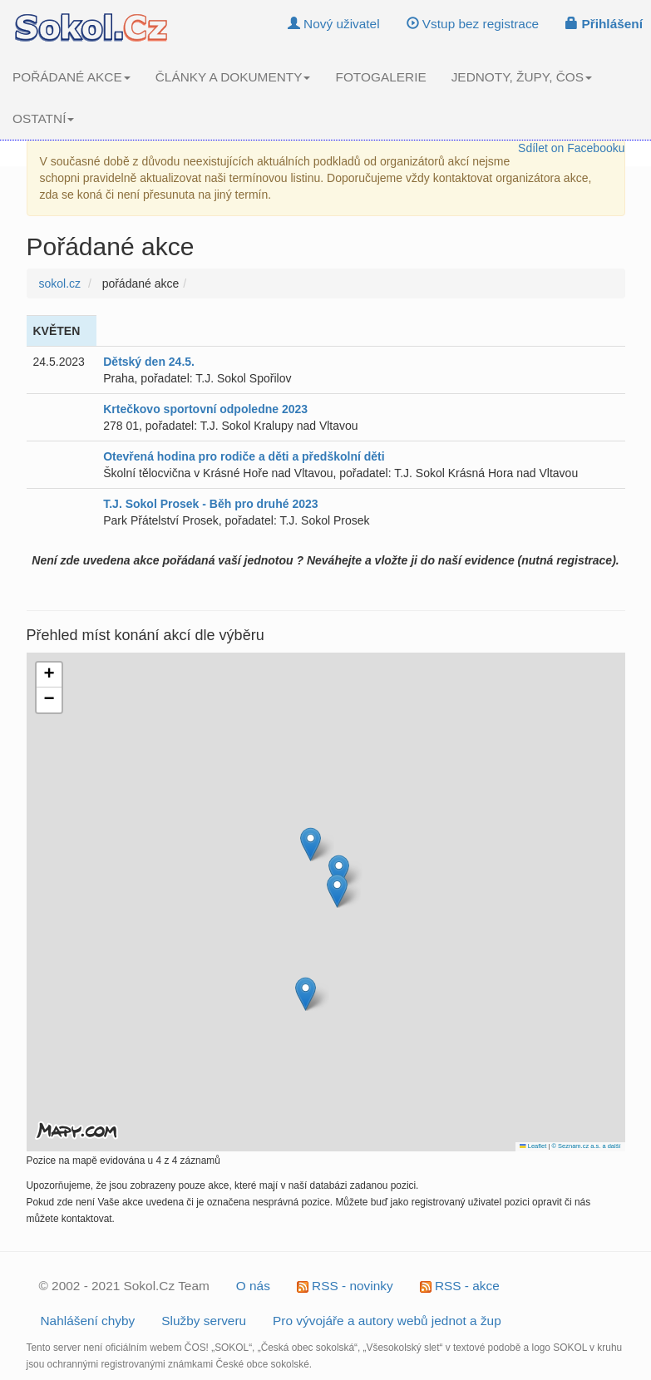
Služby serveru (203, 1320)
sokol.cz (60, 283)
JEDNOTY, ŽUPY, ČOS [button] (521, 77)
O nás (253, 1286)
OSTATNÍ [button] (43, 118)
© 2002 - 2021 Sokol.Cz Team (124, 1286)
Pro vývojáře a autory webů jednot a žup (387, 1320)
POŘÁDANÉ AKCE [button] (71, 77)
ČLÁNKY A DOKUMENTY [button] (233, 77)
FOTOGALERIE (380, 77)
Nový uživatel (334, 24)
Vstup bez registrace (473, 24)
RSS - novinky (345, 1286)
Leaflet (533, 1146)
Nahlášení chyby (88, 1320)
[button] (337, 891)
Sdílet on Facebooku (571, 148)
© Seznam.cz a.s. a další (585, 1146)
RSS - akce (460, 1286)
